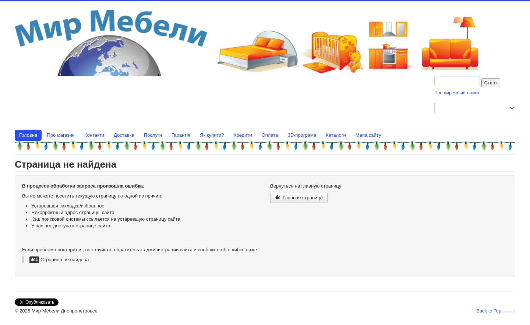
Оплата (270, 135)
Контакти (94, 135)
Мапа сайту (368, 135)
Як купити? (212, 135)
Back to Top (488, 311)
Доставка (124, 135)
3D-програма (301, 135)
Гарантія (181, 135)
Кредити (243, 135)
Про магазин (61, 135)
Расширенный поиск (456, 92)
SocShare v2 (508, 311)
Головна (28, 135)
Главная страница (299, 197)
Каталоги (336, 135)
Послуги (153, 135)
